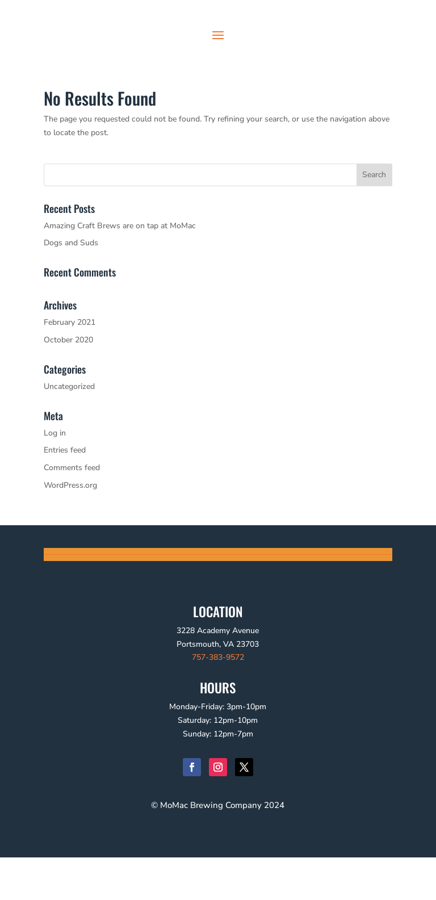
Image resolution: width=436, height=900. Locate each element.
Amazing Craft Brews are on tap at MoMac (120, 268)
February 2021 (69, 364)
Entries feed (65, 492)
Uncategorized (69, 429)
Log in (55, 475)
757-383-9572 (218, 699)
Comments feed (72, 510)
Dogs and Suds (71, 285)
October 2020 (68, 382)
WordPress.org (70, 527)
